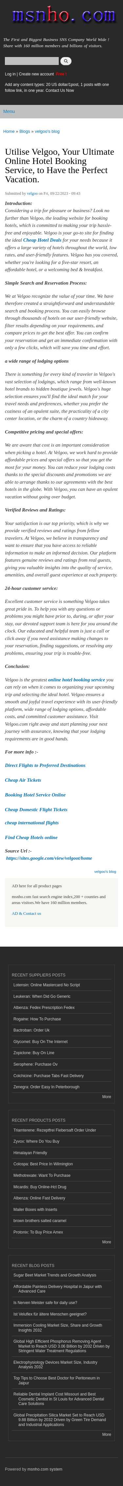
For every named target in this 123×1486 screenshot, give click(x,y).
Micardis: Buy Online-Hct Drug (39, 1187)
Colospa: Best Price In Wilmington (43, 1164)
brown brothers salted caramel (39, 1220)
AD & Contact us (26, 913)
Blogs (24, 131)
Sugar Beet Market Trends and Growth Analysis (54, 1275)
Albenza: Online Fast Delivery (39, 1198)
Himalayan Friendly (30, 1153)
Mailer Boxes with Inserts (35, 1209)
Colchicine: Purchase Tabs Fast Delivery (48, 1076)
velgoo (32, 193)
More (106, 1096)
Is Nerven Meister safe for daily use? (45, 1302)
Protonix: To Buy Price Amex (38, 1232)
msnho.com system (45, 1469)
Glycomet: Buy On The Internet (40, 1041)
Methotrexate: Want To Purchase (42, 1175)
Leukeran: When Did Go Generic (42, 996)
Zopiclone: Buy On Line (33, 1053)
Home (9, 131)
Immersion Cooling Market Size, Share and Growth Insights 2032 (57, 1327)
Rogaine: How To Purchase (37, 1019)
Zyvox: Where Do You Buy (36, 1141)
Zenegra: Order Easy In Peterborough (46, 1087)
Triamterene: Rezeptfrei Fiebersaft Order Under (54, 1130)
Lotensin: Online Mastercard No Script (46, 985)
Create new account (37, 74)
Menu (9, 111)
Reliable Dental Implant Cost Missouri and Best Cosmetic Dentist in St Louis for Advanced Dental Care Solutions (58, 1399)
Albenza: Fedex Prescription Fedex (44, 1007)
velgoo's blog (47, 131)
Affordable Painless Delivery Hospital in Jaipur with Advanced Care (57, 1289)
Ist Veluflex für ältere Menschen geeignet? (50, 1314)
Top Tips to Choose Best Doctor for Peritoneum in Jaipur (56, 1380)
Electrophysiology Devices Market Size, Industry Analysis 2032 (55, 1364)
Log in (10, 74)
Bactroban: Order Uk (31, 1030)
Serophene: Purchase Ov (35, 1064)
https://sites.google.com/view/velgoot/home (49, 858)
